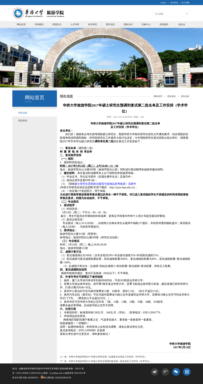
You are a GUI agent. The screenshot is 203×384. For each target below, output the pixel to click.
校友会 (181, 24)
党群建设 (163, 24)
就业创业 (22, 120)
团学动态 (110, 24)
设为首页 (174, 2)
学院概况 (39, 24)
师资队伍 (56, 24)
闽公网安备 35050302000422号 (56, 378)
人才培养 (74, 24)
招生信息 (22, 113)
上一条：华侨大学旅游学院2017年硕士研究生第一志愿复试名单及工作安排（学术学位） (103, 357)
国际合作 (128, 24)
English (163, 2)
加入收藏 (185, 2)
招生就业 (171, 96)
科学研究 (92, 24)
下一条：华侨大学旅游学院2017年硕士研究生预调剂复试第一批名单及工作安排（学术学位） (105, 361)
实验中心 (146, 24)
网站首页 (21, 24)
